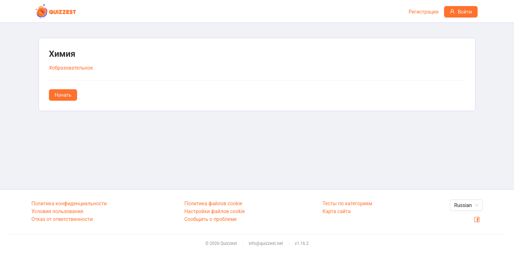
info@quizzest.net (266, 243)
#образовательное (71, 68)
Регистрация (424, 12)
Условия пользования (57, 211)
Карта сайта (336, 211)
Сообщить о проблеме (211, 219)
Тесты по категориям (347, 203)
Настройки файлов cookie (215, 211)
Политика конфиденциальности (69, 203)
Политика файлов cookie (213, 203)
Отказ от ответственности (62, 219)
